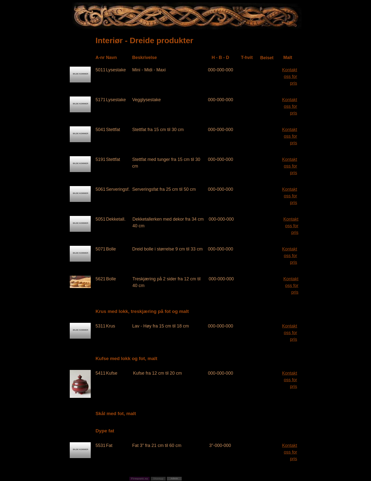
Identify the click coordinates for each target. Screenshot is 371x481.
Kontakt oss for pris (289, 76)
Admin (174, 478)
